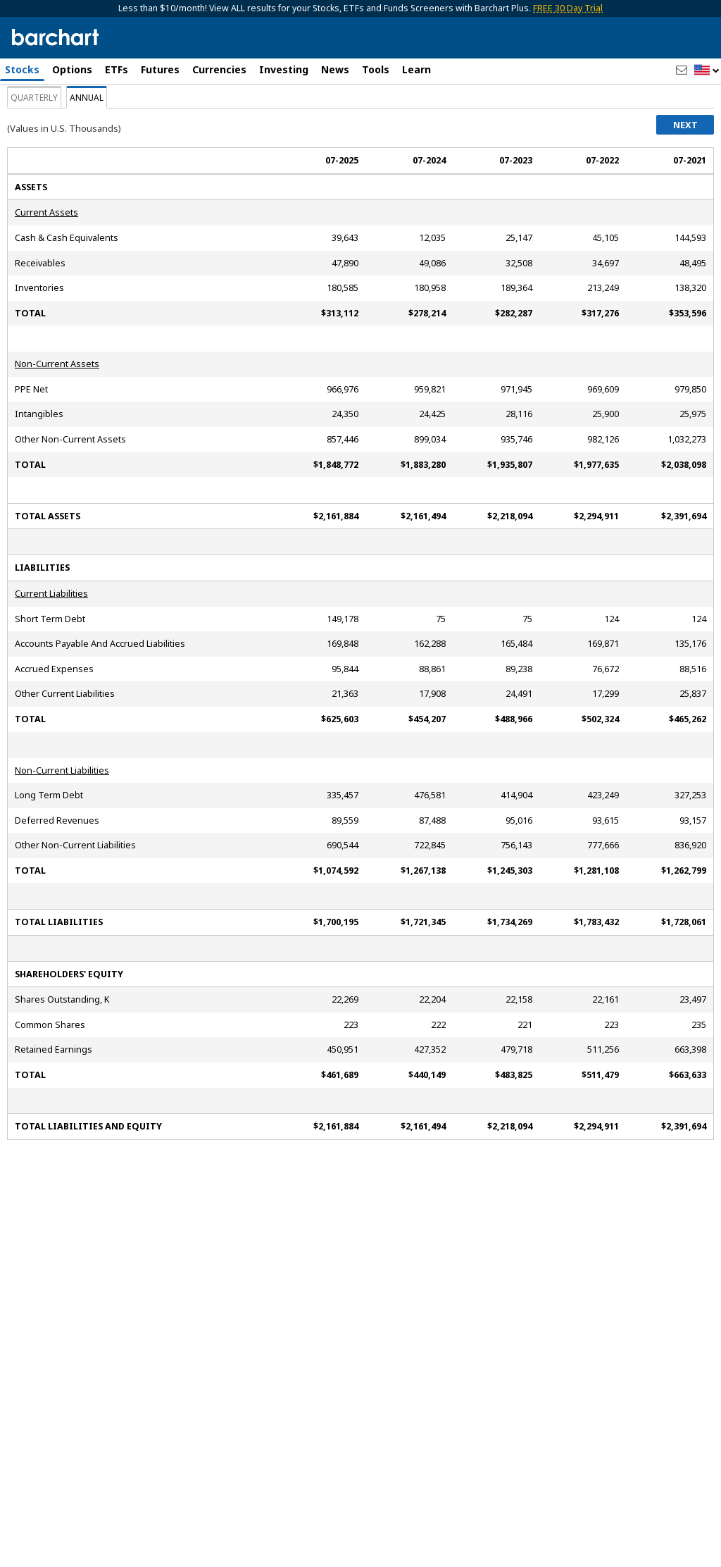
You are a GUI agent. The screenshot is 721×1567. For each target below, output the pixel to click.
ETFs (116, 69)
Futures (160, 69)
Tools (375, 69)
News (335, 69)
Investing (283, 69)
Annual (87, 178)
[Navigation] (129, 121)
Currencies (219, 69)
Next (685, 205)
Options (72, 69)
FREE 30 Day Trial (568, 8)
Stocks (22, 69)
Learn (416, 69)
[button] (707, 71)
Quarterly (34, 178)
